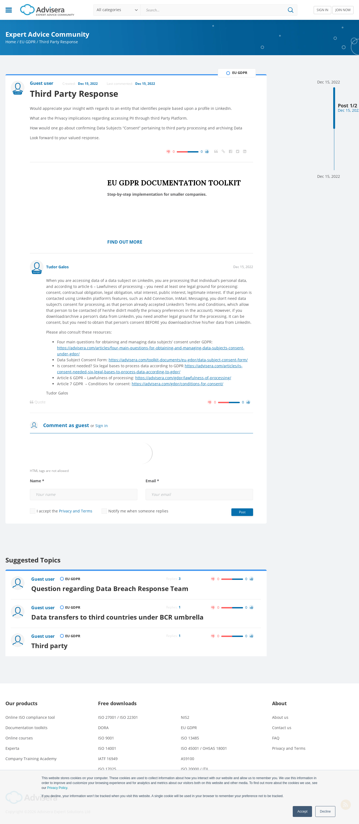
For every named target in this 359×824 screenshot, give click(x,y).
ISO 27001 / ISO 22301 (118, 717)
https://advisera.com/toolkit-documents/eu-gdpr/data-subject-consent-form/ (178, 359)
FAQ (275, 738)
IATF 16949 (108, 758)
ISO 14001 (107, 748)
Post (242, 512)
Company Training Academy (30, 758)
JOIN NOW (343, 10)
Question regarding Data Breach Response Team (109, 588)
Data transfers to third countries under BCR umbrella (117, 617)
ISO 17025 (107, 769)
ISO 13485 (190, 738)
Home (10, 41)
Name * (37, 480)
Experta (12, 748)
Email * (152, 480)
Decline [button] (325, 811)
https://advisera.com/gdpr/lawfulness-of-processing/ (183, 377)
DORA (103, 727)
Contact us (281, 727)
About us (280, 717)
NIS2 (185, 717)
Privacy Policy (57, 788)
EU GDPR (28, 41)
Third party (49, 645)
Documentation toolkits (26, 727)
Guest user (43, 579)
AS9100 (187, 758)
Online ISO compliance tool (30, 717)
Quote (38, 402)
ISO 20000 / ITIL (195, 769)
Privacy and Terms (75, 511)
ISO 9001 (106, 738)
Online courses (19, 738)
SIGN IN (322, 10)
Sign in (101, 425)
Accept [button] (302, 811)
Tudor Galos (57, 266)
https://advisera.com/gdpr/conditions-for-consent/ (177, 383)
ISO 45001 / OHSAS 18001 (204, 748)
